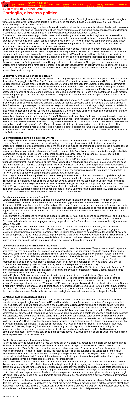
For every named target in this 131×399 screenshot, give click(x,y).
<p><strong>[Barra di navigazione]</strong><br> (65, 3)
